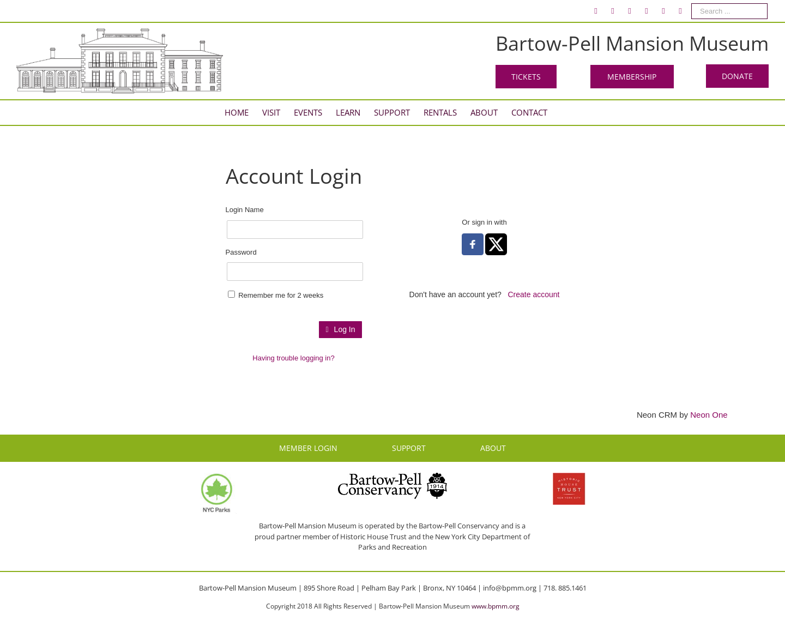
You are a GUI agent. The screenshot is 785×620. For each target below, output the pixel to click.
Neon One (708, 414)
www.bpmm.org (496, 606)
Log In (340, 329)
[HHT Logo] (569, 478)
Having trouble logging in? (293, 358)
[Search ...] (729, 11)
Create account (534, 294)
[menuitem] (596, 11)
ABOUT (493, 448)
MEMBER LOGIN (308, 448)
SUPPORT (409, 448)
